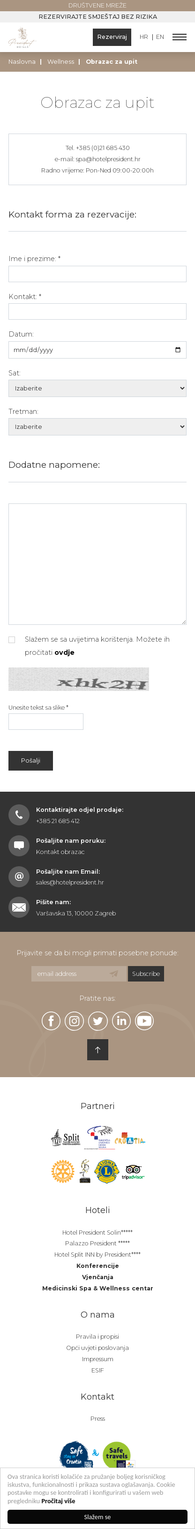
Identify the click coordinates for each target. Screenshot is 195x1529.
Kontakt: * (24, 296)
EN (160, 37)
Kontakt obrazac (60, 851)
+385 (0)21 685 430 (103, 147)
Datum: (21, 334)
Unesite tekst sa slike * (38, 707)
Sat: (14, 373)
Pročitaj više (58, 1501)
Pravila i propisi (97, 1336)
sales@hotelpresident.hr (70, 882)
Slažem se (97, 1517)
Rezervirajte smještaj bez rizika (97, 16)
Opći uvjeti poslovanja (97, 1347)
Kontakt (97, 1397)
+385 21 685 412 (58, 820)
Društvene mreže (97, 5)
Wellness (60, 61)
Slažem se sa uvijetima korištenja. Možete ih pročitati (89, 645)
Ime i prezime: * (34, 259)
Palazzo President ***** (97, 1243)
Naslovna (22, 61)
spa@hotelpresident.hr (108, 159)
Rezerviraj (112, 36)
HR (144, 37)
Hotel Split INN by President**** (97, 1254)
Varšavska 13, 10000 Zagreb (76, 913)
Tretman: (23, 411)
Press (97, 1418)
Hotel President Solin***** (97, 1232)
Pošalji (30, 760)
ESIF (97, 1370)
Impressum (97, 1359)
